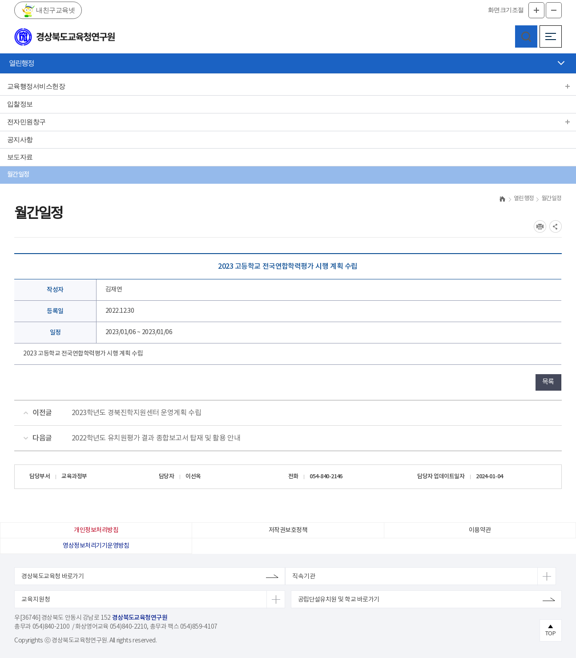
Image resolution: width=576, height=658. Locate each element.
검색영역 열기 (526, 36)
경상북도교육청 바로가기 (52, 576)
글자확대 (536, 10)
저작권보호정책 (288, 530)
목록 (548, 382)
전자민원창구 (26, 121)
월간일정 (18, 174)
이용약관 (480, 530)
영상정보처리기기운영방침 (96, 545)
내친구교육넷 (55, 9)
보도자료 (20, 157)
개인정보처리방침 (96, 530)
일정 (55, 332)
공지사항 (20, 139)
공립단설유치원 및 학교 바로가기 (338, 599)
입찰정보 (20, 104)
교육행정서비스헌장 (36, 86)
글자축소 (554, 10)
